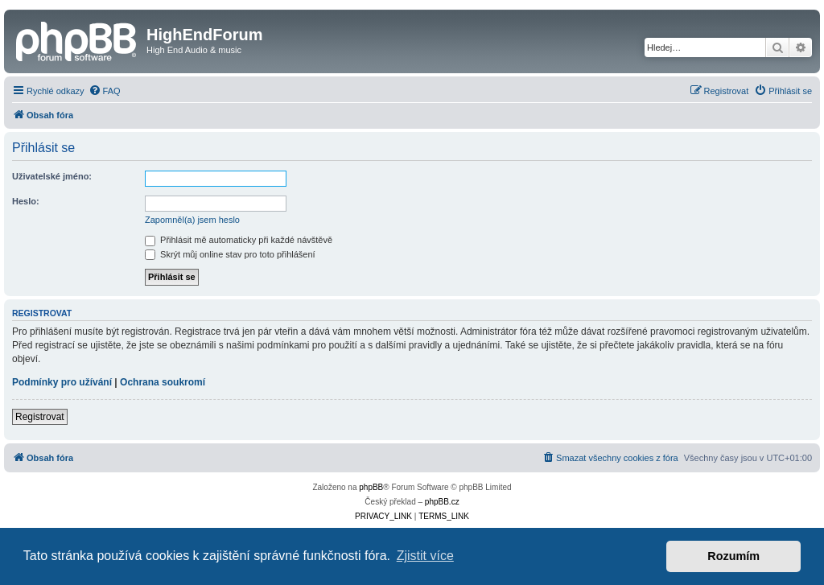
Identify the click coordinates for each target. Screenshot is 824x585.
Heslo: (25, 201)
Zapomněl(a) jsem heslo (192, 220)
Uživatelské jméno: (52, 176)
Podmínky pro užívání (62, 382)
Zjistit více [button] (425, 555)
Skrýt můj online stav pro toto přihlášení (230, 254)
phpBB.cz (442, 501)
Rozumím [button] (733, 556)
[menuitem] (105, 91)
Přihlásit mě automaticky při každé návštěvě (238, 240)
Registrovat (39, 416)
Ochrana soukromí (162, 382)
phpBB (371, 487)
